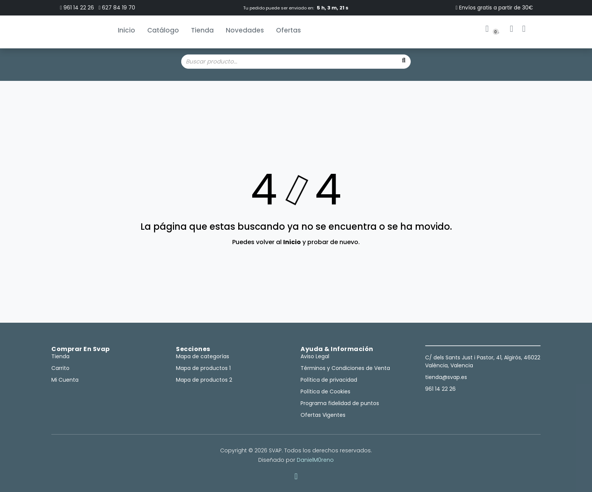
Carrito (60, 368)
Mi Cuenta (65, 380)
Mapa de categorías (202, 356)
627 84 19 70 (117, 7)
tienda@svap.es (446, 377)
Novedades (245, 30)
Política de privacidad (329, 380)
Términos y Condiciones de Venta (345, 368)
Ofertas (288, 30)
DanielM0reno (315, 460)
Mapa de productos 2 (204, 380)
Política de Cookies (325, 391)
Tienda (202, 30)
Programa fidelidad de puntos (340, 403)
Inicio (126, 30)
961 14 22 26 (77, 7)
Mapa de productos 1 (203, 368)
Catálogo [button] (163, 30)
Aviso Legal (315, 356)
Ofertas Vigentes (323, 415)
